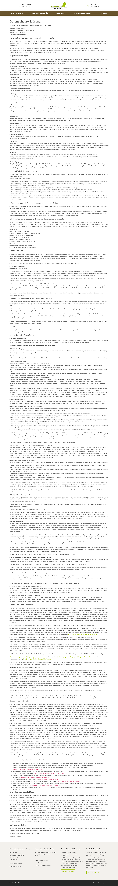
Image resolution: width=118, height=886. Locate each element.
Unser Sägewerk (18, 13)
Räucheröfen (61, 13)
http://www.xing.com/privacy (49, 779)
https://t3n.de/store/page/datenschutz (68, 781)
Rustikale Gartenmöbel (40, 13)
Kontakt (104, 13)
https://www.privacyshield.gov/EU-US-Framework (28, 769)
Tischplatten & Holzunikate (83, 13)
